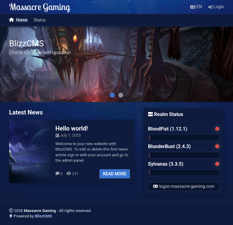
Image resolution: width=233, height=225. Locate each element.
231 (72, 173)
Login (216, 6)
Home (18, 20)
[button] (196, 7)
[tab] (112, 95)
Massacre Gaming (39, 6)
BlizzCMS (43, 216)
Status (39, 20)
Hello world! (72, 128)
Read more (114, 173)
